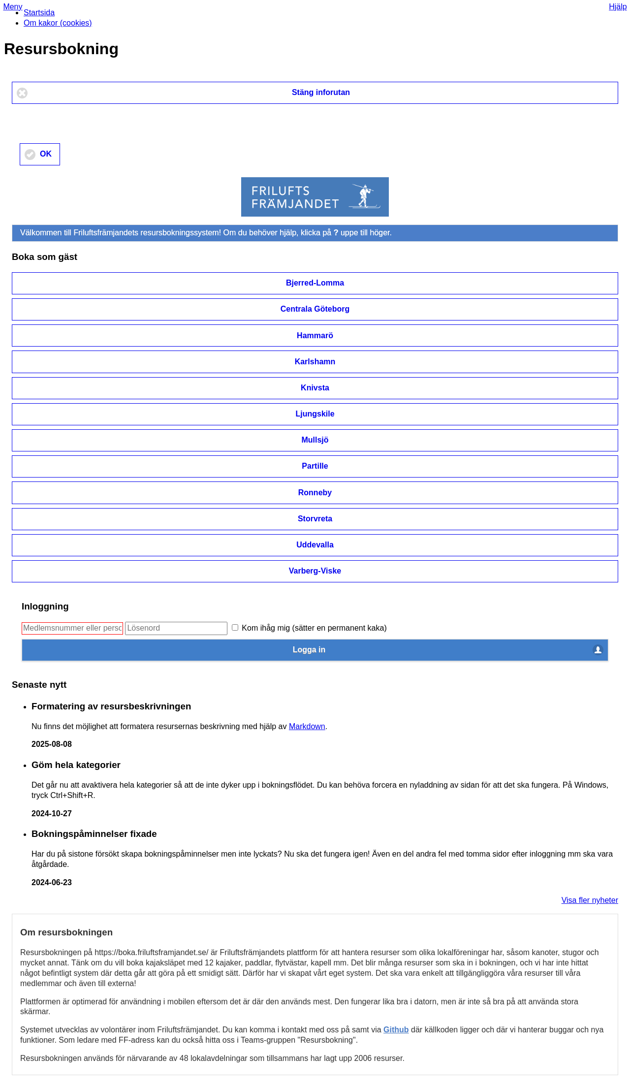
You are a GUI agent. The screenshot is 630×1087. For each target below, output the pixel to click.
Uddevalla (315, 545)
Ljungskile (314, 414)
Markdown (307, 726)
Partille (315, 466)
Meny (12, 6)
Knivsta (315, 388)
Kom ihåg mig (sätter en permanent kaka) (309, 628)
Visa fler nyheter (590, 900)
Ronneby (315, 492)
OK (46, 154)
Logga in (309, 649)
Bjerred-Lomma (315, 283)
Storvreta (315, 518)
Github (396, 1029)
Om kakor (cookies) (58, 23)
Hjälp (618, 6)
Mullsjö (314, 440)
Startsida (39, 12)
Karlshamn (315, 361)
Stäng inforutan (321, 92)
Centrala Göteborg (315, 309)
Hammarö (315, 335)
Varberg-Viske (315, 571)
